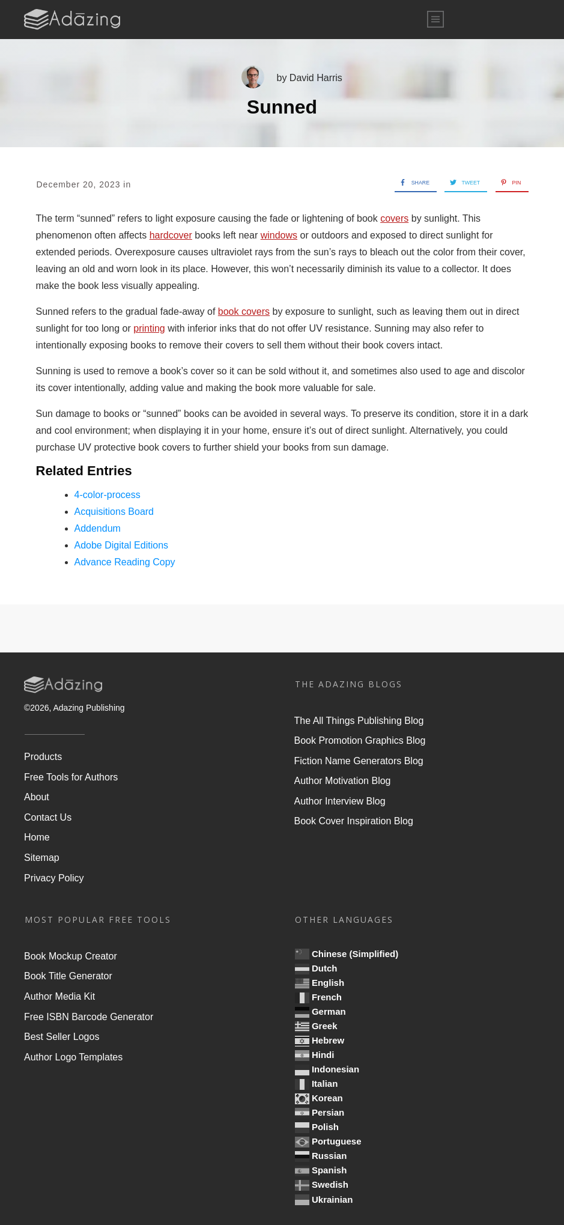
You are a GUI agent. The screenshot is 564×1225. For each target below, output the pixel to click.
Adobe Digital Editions (121, 545)
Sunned (282, 107)
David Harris (316, 78)
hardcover (171, 235)
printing (149, 328)
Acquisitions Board (114, 511)
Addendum (97, 528)
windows (279, 235)
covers (394, 218)
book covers (244, 311)
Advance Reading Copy (124, 562)
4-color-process (107, 495)
